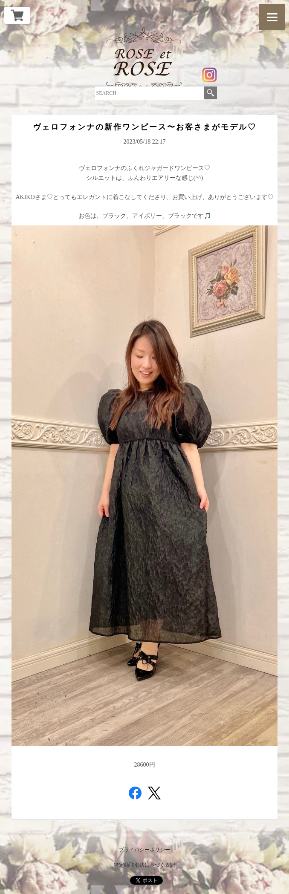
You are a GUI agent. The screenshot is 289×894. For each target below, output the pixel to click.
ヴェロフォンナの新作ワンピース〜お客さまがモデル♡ (145, 127)
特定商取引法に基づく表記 (144, 865)
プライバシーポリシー (144, 850)
